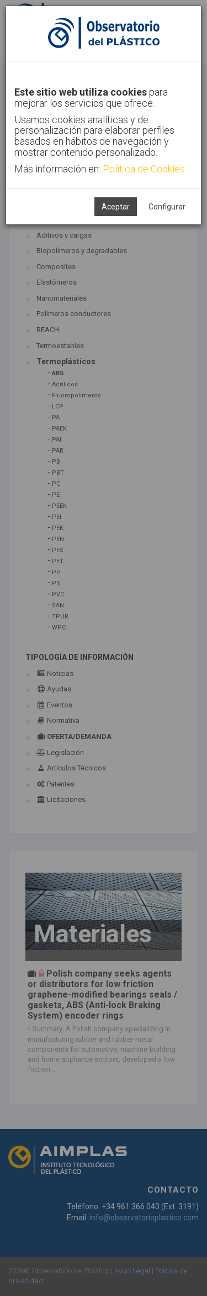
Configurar (166, 206)
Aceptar (116, 206)
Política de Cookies (144, 169)
